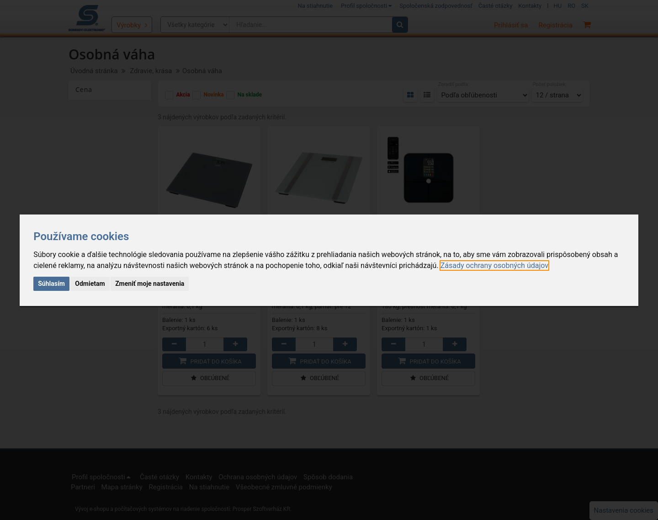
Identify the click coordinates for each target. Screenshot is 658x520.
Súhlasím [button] (51, 283)
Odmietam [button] (90, 283)
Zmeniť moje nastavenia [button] (149, 283)
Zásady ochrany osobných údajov (494, 265)
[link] (494, 265)
